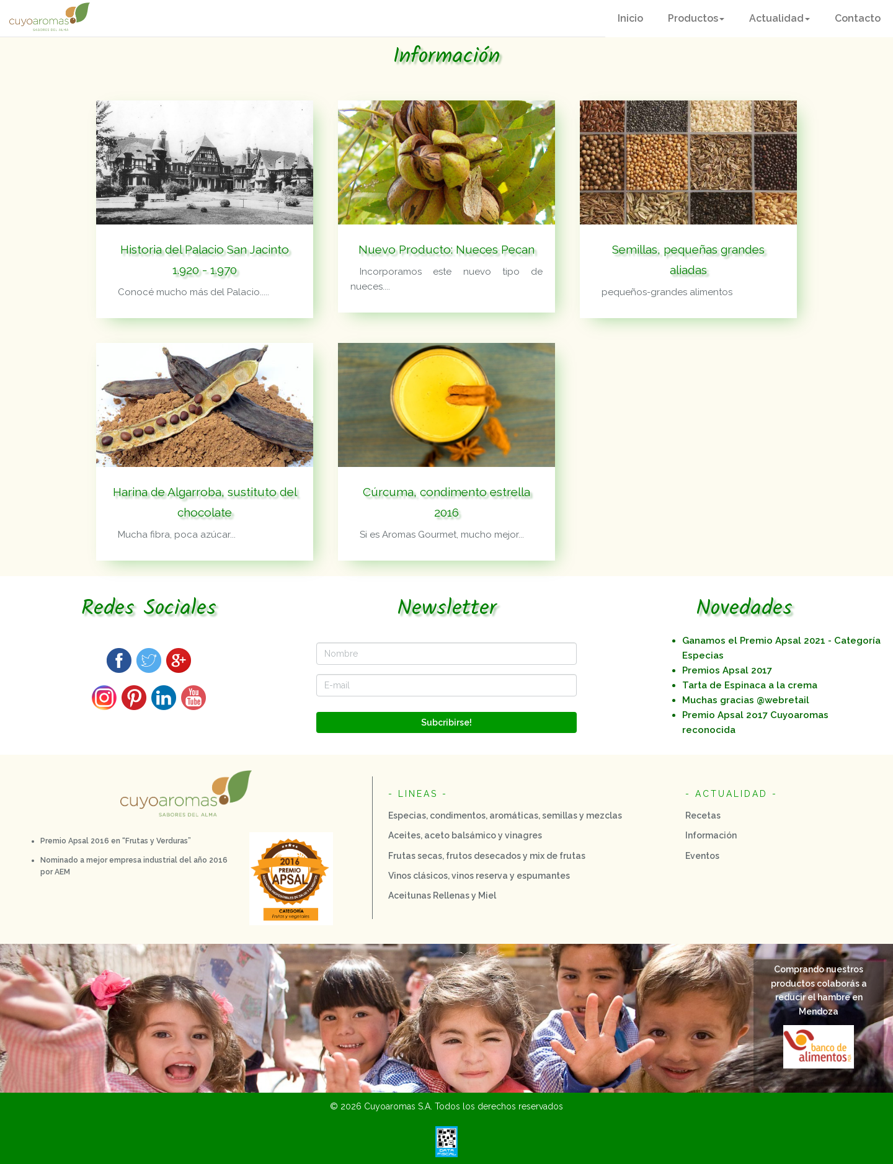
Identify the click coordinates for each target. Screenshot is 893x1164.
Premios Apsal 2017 (727, 670)
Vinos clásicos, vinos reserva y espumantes (479, 876)
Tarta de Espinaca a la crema (749, 685)
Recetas (703, 815)
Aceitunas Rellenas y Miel (442, 895)
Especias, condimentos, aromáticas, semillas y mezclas (505, 815)
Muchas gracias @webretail (745, 700)
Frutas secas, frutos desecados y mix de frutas (486, 856)
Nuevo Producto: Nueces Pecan (446, 249)
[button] (696, 18)
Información (711, 835)
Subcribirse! (446, 722)
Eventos (702, 856)
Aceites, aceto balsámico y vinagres (465, 835)
